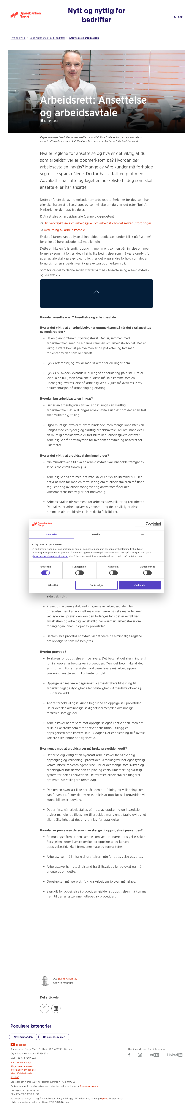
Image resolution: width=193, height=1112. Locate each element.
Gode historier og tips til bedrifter (47, 37)
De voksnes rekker (54, 1037)
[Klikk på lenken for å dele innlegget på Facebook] (44, 1008)
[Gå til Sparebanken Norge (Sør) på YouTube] (154, 1055)
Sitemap (15, 1077)
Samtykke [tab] (51, 534)
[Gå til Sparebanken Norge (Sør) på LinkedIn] (174, 1055)
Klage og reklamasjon (22, 1066)
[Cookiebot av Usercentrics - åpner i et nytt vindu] (148, 524)
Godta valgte (96, 585)
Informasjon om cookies (23, 1069)
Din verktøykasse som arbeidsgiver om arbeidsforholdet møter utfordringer (97, 223)
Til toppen (21, 1044)
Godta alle (139, 585)
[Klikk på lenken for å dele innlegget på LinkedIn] (55, 1008)
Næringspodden (23, 1037)
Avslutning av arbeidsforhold (64, 230)
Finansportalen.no (89, 1086)
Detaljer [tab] (96, 534)
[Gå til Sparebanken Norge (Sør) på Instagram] (140, 1055)
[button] (160, 17)
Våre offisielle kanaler (22, 1073)
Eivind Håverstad (67, 978)
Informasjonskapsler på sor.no (50, 556)
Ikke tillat (53, 585)
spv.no (104, 1098)
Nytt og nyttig (18, 37)
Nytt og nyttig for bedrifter (96, 15)
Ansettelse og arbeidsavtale (84, 37)
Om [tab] (142, 534)
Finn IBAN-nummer (21, 1062)
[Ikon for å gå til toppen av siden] (13, 1044)
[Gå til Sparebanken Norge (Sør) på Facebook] (129, 1055)
